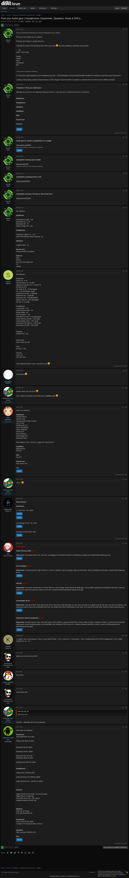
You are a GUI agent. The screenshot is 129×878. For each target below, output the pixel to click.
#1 (126, 29)
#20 (126, 727)
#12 (126, 479)
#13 (126, 498)
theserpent (8, 663)
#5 (126, 173)
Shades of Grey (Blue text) (10, 872)
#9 (126, 370)
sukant (8, 281)
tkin (8, 554)
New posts (4, 11)
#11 (126, 407)
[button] (27, 8)
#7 (126, 207)
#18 (126, 688)
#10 (126, 387)
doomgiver (8, 381)
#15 (126, 635)
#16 (126, 653)
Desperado (8, 509)
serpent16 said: (22, 711)
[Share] (123, 29)
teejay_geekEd (8, 682)
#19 (126, 707)
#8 (126, 271)
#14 (126, 543)
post (40, 21)
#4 (126, 156)
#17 (126, 671)
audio (22, 21)
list (36, 21)
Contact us (92, 872)
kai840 (8, 646)
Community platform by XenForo (64, 876)
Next (16, 25)
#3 (126, 137)
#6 (126, 190)
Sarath (4, 21)
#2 (126, 84)
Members (54, 8)
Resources (42, 8)
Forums (12, 8)
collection (27, 21)
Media (32, 8)
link (33, 21)
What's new (22, 8)
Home (5, 8)
